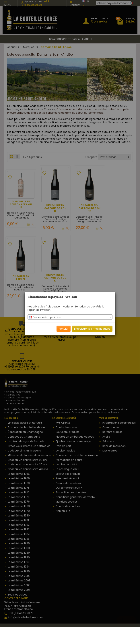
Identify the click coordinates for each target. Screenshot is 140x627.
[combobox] (70, 317)
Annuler (63, 329)
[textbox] (70, 317)
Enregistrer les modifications (92, 329)
